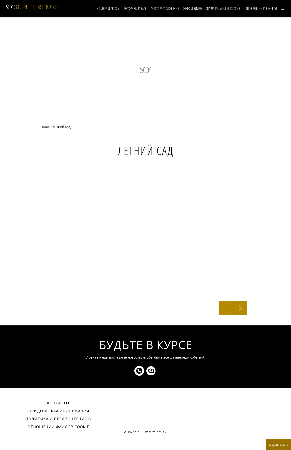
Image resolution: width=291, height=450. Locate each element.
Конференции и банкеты (260, 8)
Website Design (156, 432)
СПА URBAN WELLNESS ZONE (223, 8)
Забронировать (278, 444)
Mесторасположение (165, 8)
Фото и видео (192, 8)
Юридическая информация (58, 410)
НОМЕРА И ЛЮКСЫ (108, 8)
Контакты (58, 403)
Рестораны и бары (135, 8)
